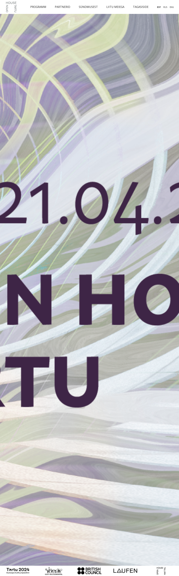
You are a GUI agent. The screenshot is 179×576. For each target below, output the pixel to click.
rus (165, 7)
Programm (38, 7)
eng (172, 7)
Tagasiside (141, 7)
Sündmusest (88, 7)
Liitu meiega (115, 7)
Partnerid (62, 7)
